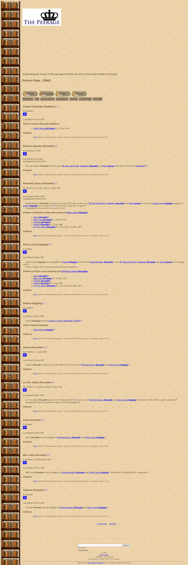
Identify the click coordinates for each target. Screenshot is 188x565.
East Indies (140, 166)
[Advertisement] (104, 50)
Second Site (100, 563)
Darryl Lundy (104, 555)
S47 (35, 137)
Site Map (73, 99)
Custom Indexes (47, 99)
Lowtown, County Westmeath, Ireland (63, 321)
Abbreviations (62, 99)
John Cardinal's (91, 563)
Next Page (97, 99)
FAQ (37, 99)
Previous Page (85, 99)
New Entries (28, 99)
